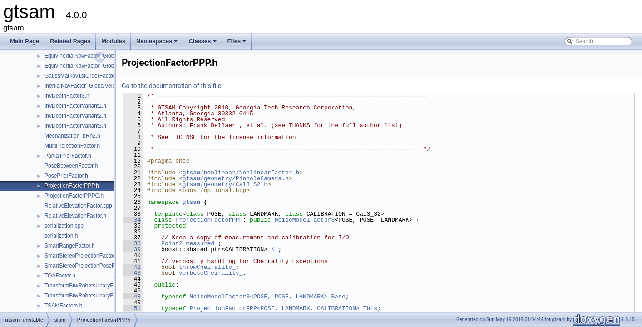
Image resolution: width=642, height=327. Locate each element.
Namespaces (157, 44)
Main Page (24, 41)
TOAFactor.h (59, 275)
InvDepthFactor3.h (66, 96)
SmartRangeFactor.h (69, 246)
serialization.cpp (64, 226)
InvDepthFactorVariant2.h (75, 116)
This (370, 308)
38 (132, 243)
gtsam (191, 202)
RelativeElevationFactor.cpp (78, 206)
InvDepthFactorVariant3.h (75, 126)
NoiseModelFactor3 (305, 220)
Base (338, 296)
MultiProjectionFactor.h (72, 146)
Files (237, 44)
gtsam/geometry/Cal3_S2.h (225, 184)
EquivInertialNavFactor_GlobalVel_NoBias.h (97, 66)
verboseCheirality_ (210, 273)
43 (132, 273)
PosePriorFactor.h (66, 176)
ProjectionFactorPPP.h (71, 186)
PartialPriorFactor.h (67, 156)
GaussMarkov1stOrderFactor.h (81, 76)
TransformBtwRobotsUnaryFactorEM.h (91, 295)
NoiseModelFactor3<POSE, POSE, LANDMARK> (258, 296)
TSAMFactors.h (63, 305)
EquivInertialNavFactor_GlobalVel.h (87, 56)
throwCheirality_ (207, 267)
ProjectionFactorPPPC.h (74, 196)
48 (132, 296)
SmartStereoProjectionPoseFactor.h (87, 266)
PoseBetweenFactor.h (71, 166)
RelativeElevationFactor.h (75, 216)
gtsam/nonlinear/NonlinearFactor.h (241, 172)
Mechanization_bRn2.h (72, 136)
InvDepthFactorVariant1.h (75, 106)
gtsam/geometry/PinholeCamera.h (236, 178)
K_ (274, 249)
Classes (202, 44)
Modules (113, 41)
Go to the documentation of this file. (172, 85)
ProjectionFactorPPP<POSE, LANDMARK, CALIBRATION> (274, 308)
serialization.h (61, 236)
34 (132, 220)
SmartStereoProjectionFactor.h (81, 256)
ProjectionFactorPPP (208, 220)
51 (132, 308)
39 (132, 249)
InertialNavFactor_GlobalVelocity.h (86, 86)
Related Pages (70, 41)
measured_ (202, 243)
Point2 (172, 243)
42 (132, 267)
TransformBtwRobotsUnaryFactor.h (87, 285)
